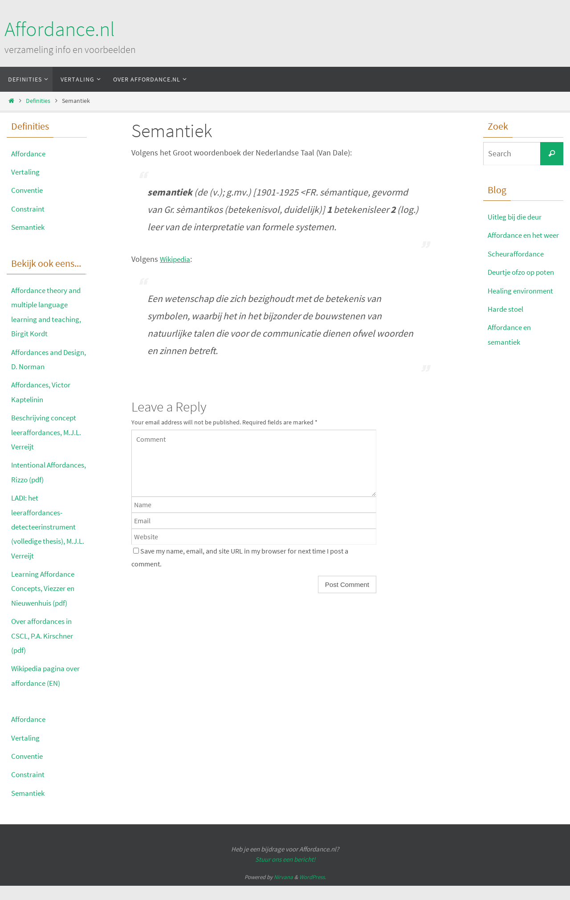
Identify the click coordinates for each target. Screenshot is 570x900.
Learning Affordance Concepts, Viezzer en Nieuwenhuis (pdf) (45, 602)
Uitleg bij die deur (517, 217)
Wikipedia (176, 259)
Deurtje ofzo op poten (524, 286)
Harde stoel (507, 323)
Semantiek (29, 227)
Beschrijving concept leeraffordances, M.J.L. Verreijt (48, 432)
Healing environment (523, 305)
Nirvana (283, 892)
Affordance (29, 153)
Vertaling (26, 172)
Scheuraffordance (517, 268)
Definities (38, 101)
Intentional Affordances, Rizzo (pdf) (42, 479)
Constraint (28, 209)
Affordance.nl (59, 29)
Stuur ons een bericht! (285, 873)
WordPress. (312, 892)
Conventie (28, 190)
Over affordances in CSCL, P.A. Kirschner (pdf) (44, 650)
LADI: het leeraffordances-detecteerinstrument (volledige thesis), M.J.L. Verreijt (46, 541)
